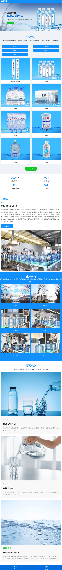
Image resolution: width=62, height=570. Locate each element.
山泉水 (14, 54)
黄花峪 (14, 50)
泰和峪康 (46, 50)
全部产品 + (31, 169)
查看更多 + (7, 226)
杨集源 (46, 46)
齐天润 (14, 46)
